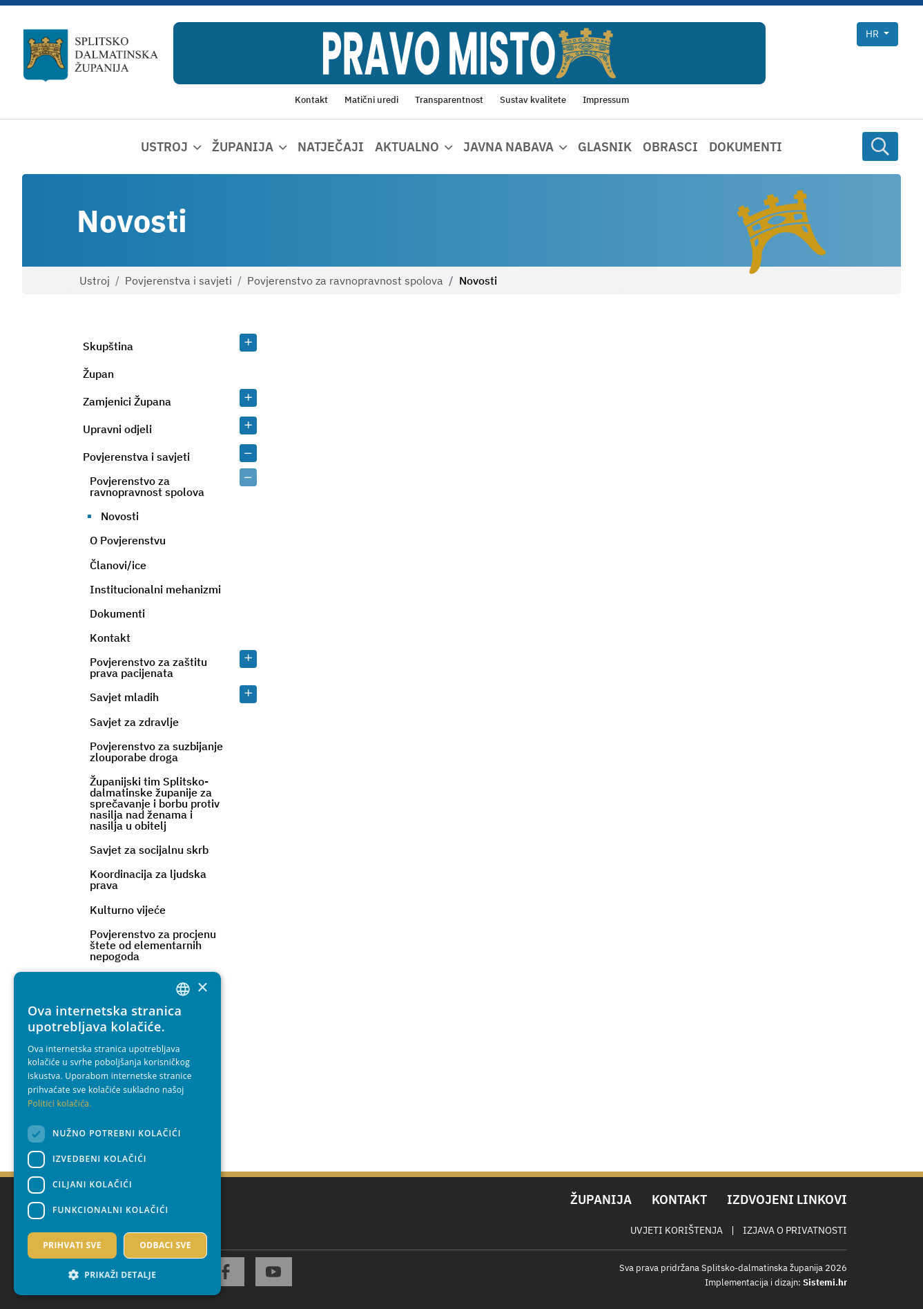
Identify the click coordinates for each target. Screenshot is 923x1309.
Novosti (120, 516)
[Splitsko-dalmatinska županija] (91, 55)
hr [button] (873, 34)
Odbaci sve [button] (165, 1245)
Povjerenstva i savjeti (178, 280)
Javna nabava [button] (508, 147)
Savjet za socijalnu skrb (149, 850)
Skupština (108, 346)
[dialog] (117, 1133)
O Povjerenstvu (128, 540)
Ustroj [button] (164, 147)
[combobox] (183, 989)
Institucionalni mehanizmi (155, 589)
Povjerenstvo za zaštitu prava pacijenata (148, 667)
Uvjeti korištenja (676, 1230)
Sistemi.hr (825, 1282)
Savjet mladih (124, 697)
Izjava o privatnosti (795, 1230)
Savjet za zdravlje (134, 722)
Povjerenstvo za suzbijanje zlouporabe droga (156, 751)
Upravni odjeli (117, 429)
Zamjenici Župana (127, 401)
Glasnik (605, 147)
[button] (117, 1274)
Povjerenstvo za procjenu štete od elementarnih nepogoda (153, 945)
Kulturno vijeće (128, 910)
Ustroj (94, 280)
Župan (98, 374)
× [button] (202, 988)
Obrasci (670, 147)
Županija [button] (242, 147)
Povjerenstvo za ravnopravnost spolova (345, 280)
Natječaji (331, 147)
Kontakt (110, 637)
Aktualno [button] (407, 147)
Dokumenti (745, 147)
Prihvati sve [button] (72, 1245)
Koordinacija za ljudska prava (148, 879)
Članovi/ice (118, 565)
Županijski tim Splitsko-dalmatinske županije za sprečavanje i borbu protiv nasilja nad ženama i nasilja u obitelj (155, 803)
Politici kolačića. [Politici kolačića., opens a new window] (60, 1103)
